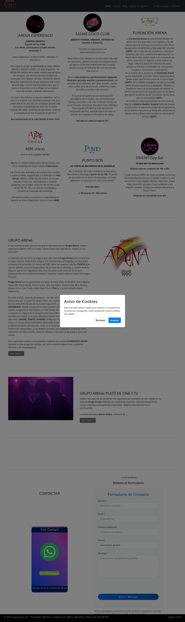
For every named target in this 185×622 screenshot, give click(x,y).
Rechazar (100, 320)
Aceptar (115, 320)
